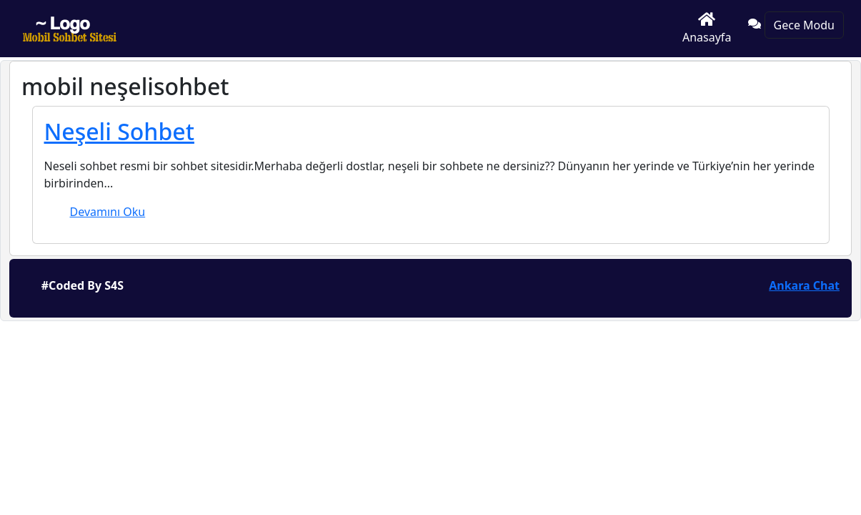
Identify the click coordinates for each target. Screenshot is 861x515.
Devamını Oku (108, 212)
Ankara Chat (804, 285)
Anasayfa (706, 28)
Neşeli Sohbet (119, 131)
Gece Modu (804, 25)
